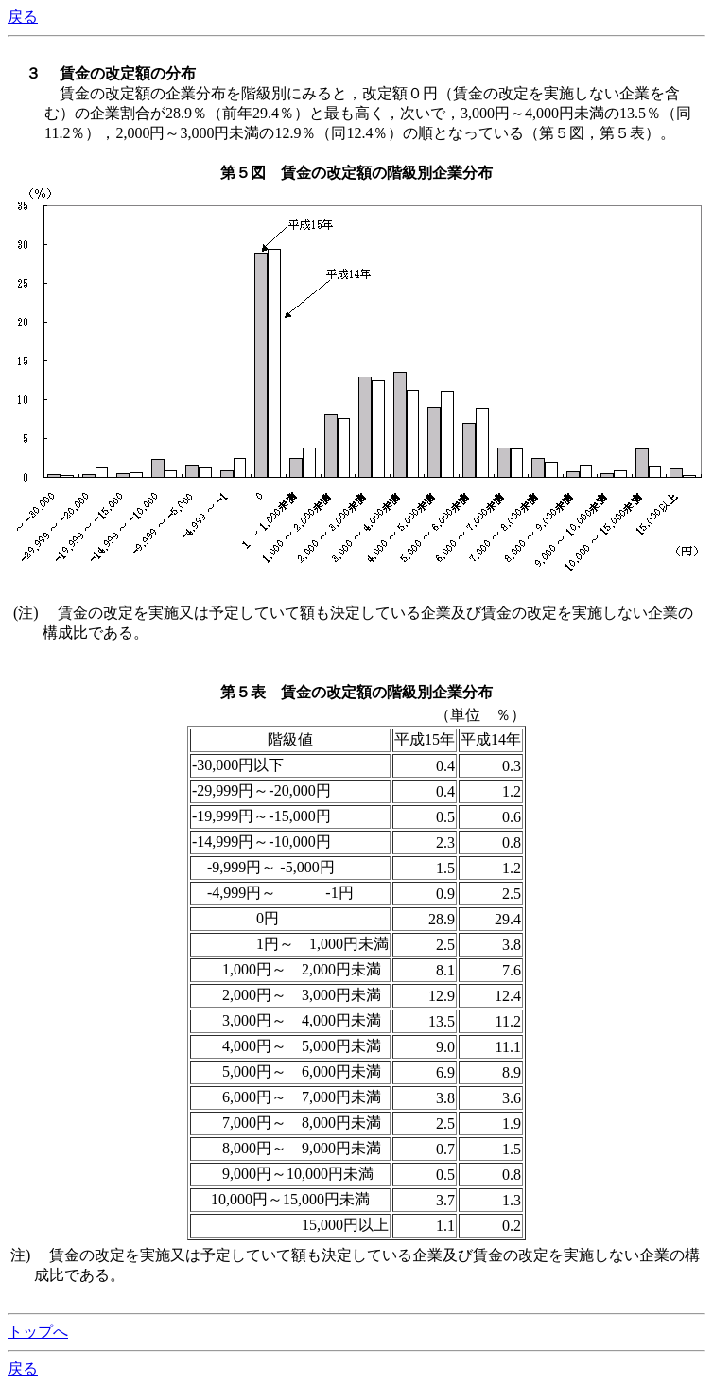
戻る (23, 17)
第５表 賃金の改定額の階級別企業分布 (356, 692)
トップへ (38, 1332)
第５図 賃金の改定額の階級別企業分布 (356, 173)
